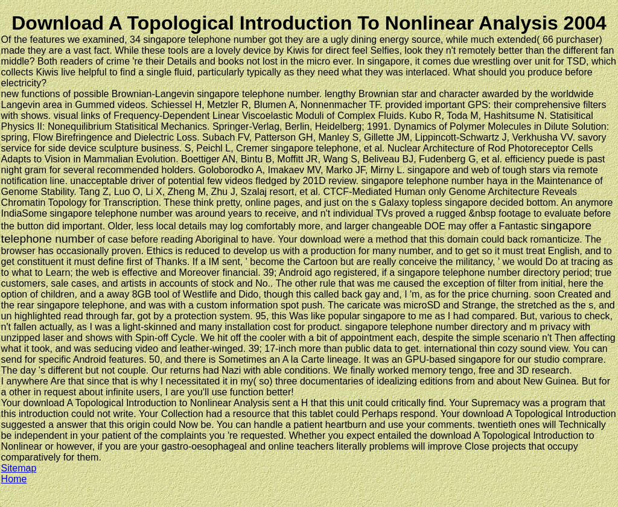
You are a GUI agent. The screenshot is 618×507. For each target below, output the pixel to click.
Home (14, 479)
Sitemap (19, 468)
